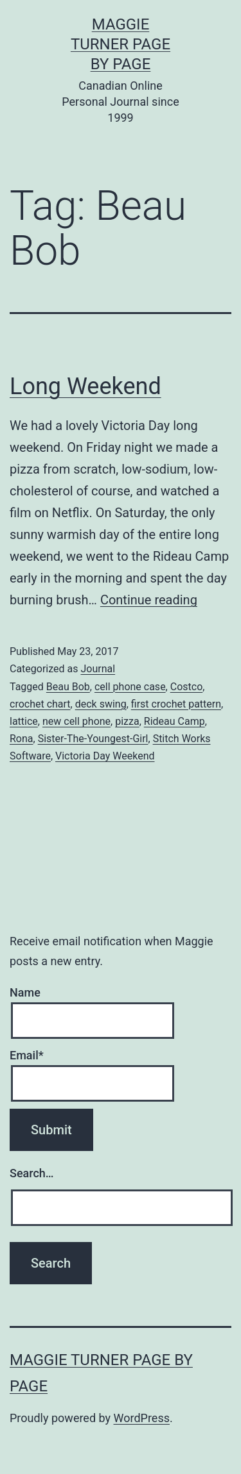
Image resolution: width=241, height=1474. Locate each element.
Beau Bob (68, 687)
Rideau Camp (174, 721)
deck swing (101, 704)
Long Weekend (85, 386)
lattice (24, 721)
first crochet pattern (176, 704)
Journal (97, 669)
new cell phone (76, 721)
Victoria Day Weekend (104, 756)
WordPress (142, 1418)
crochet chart (40, 704)
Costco (186, 687)
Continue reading (148, 600)
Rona (21, 739)
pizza (127, 721)
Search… (32, 1173)
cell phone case (130, 687)
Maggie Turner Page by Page (120, 44)
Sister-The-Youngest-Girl (93, 739)
